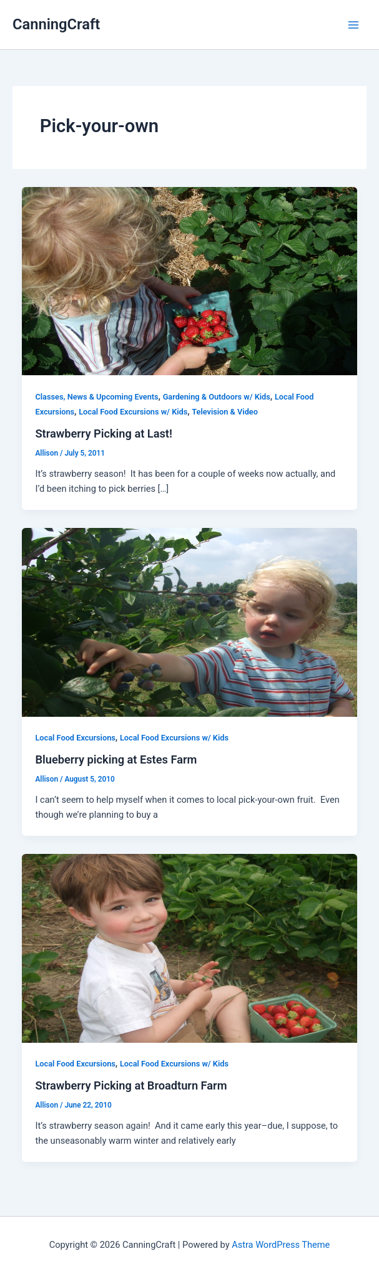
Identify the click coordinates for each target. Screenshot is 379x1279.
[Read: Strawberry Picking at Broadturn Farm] (190, 947)
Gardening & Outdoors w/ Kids (216, 396)
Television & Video (225, 411)
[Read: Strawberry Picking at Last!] (190, 280)
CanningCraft (56, 24)
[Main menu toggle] (353, 25)
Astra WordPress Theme (281, 1244)
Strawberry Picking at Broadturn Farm (131, 1085)
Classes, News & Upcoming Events (96, 396)
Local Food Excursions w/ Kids (133, 411)
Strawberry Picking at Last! (103, 433)
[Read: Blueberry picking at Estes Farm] (190, 621)
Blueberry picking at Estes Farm (116, 759)
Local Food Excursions (75, 737)
